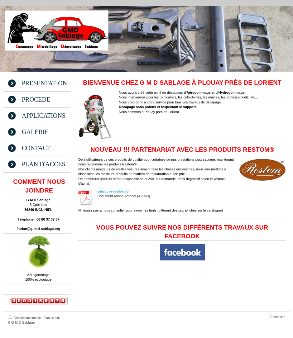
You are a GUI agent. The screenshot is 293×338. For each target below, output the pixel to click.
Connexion (277, 317)
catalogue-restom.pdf (113, 191)
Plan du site (52, 318)
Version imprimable (25, 317)
